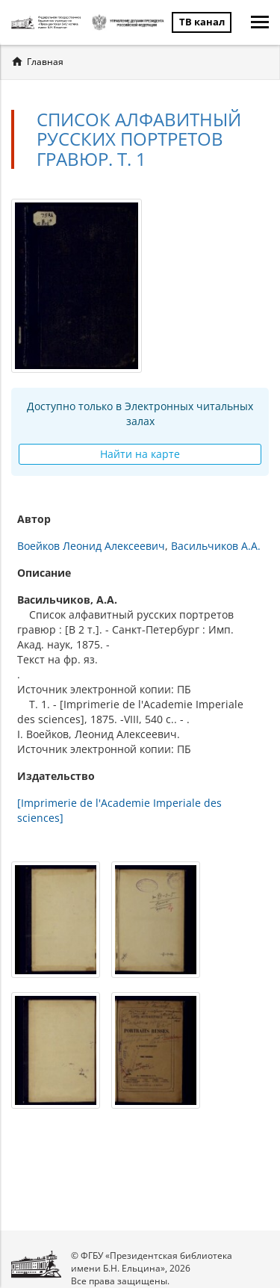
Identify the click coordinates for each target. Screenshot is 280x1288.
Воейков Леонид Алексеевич (91, 546)
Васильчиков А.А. (216, 546)
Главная (45, 61)
